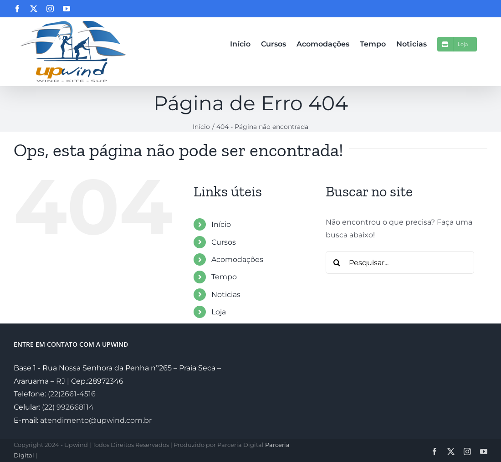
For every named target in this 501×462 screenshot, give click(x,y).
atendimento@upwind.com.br (96, 420)
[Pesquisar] (337, 262)
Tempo (224, 276)
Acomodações (237, 259)
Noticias (225, 294)
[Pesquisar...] (400, 262)
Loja (218, 312)
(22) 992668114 (68, 407)
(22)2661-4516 (72, 394)
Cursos (223, 242)
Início (221, 224)
